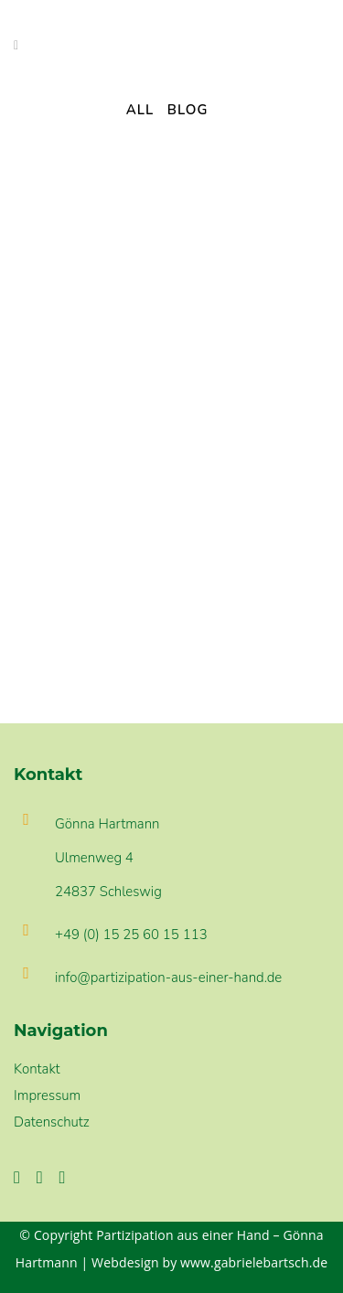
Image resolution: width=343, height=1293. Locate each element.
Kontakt (37, 1068)
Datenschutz (52, 1122)
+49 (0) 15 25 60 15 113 (131, 934)
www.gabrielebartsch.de (253, 1262)
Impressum (47, 1095)
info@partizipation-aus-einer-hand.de (168, 977)
